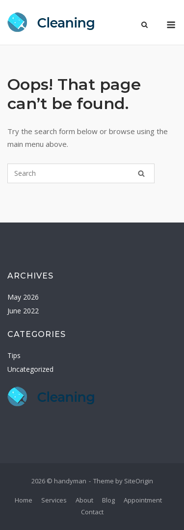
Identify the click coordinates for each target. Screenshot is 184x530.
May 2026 (23, 297)
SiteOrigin (138, 480)
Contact (92, 511)
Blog (108, 500)
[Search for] (81, 173)
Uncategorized (30, 369)
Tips (14, 355)
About (84, 500)
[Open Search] (144, 25)
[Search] (141, 173)
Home (23, 500)
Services (54, 500)
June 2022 (23, 310)
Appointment (143, 500)
